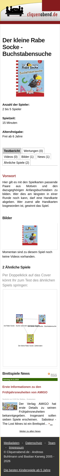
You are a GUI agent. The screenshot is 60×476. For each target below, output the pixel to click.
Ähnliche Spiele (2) (16, 162)
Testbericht (12, 151)
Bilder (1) (27, 156)
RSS (54, 375)
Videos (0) (11, 156)
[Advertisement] (31, 30)
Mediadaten (12, 443)
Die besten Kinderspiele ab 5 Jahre (27, 470)
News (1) (44, 156)
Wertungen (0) (33, 151)
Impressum (16, 447)
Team (51, 443)
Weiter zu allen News (30, 431)
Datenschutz (34, 443)
